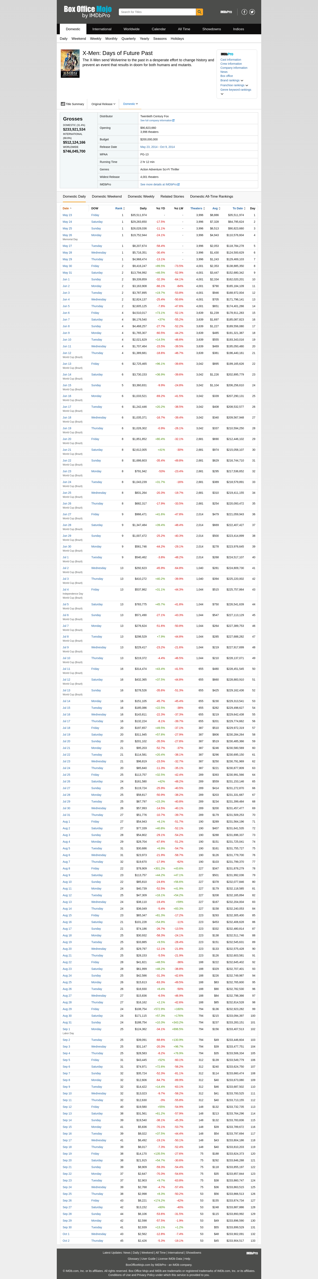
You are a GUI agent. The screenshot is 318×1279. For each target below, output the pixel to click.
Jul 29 (66, 801)
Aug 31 (67, 1022)
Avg (215, 208)
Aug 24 (67, 975)
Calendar (159, 29)
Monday (96, 235)
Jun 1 (66, 279)
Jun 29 (67, 535)
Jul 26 (66, 781)
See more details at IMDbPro (160, 184)
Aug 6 (66, 855)
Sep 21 (67, 1167)
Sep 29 (67, 1220)
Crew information (231, 63)
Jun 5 (66, 306)
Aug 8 (66, 868)
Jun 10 (67, 339)
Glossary (133, 1258)
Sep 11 (67, 1100)
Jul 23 (66, 761)
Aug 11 (67, 888)
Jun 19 (67, 428)
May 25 (67, 228)
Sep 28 (67, 1214)
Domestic (73, 29)
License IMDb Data (170, 1258)
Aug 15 (67, 915)
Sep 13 (67, 1113)
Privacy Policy (146, 1275)
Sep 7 (66, 1073)
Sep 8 (66, 1080)
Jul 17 (66, 721)
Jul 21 (66, 748)
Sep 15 (67, 1126)
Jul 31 (66, 814)
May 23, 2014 (149, 146)
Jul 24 (66, 768)
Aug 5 (66, 848)
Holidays (177, 39)
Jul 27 (66, 788)
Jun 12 (67, 353)
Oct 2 (66, 1240)
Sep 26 (67, 1200)
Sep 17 (67, 1140)
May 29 (67, 259)
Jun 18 (67, 417)
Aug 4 (66, 841)
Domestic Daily (74, 196)
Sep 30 (67, 1227)
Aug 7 (66, 861)
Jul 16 (66, 714)
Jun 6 (66, 312)
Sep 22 (67, 1173)
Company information (233, 67)
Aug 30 (67, 1015)
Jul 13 (66, 690)
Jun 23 (67, 471)
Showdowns (211, 29)
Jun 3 (66, 292)
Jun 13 (67, 363)
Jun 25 (67, 492)
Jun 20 (67, 439)
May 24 (67, 221)
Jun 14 (67, 374)
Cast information (230, 59)
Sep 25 (67, 1193)
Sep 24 (67, 1187)
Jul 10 (66, 658)
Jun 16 (67, 396)
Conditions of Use (119, 1275)
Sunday (96, 228)
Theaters (196, 208)
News (224, 71)
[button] (232, 80)
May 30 (67, 266)
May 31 (67, 272)
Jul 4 (66, 589)
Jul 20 (66, 741)
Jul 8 (66, 636)
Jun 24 (67, 482)
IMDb (176, 1264)
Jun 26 (67, 503)
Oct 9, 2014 (167, 146)
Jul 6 (66, 615)
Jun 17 (67, 406)
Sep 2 (66, 1039)
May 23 (67, 215)
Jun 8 (66, 326)
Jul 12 (66, 679)
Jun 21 (67, 449)
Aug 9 (66, 875)
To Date (238, 208)
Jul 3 (66, 578)
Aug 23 (67, 968)
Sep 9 (66, 1086)
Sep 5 (66, 1060)
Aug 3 (66, 835)
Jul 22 (66, 754)
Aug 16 (67, 922)
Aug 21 (67, 955)
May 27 (67, 245)
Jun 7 (66, 319)
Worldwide (132, 29)
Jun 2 (66, 286)
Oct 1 (66, 1234)
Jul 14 (66, 701)
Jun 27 (67, 514)
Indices (238, 29)
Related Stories (172, 196)
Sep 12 (67, 1106)
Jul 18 (66, 727)
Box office (226, 75)
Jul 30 (66, 808)
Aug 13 (67, 902)
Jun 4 (66, 299)
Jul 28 (66, 794)
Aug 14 (67, 908)
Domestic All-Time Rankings (211, 196)
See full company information (157, 120)
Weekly (95, 39)
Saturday (97, 221)
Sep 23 (67, 1180)
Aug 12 (67, 895)
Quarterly (128, 39)
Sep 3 (66, 1046)
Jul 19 (66, 734)
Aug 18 (67, 935)
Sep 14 (67, 1120)
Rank (118, 208)
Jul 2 (66, 568)
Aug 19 (67, 942)
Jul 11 (66, 668)
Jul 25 (66, 774)
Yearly (144, 39)
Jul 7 (66, 625)
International (102, 29)
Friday (95, 215)
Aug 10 (67, 881)
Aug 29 (67, 1009)
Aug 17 (67, 928)
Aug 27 (67, 995)
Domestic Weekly (141, 196)
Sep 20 (67, 1160)
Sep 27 (67, 1207)
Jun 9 (66, 333)
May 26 (67, 235)
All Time (184, 29)
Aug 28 (67, 1002)
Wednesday (98, 252)
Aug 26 (67, 989)
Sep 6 (66, 1066)
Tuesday (96, 245)
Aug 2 (66, 828)
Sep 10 (67, 1093)
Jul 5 (66, 604)
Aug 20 (67, 948)
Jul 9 (66, 647)
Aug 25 (67, 982)
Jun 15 (67, 385)
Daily (64, 39)
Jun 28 (67, 525)
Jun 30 (67, 546)
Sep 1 (66, 1029)
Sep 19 (67, 1153)
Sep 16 (67, 1133)
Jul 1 (66, 557)
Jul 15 (66, 707)
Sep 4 (66, 1053)
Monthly (111, 39)
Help (187, 1258)
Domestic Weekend (107, 196)
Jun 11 (67, 346)
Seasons (160, 39)
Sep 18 (67, 1147)
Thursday (97, 259)
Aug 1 (66, 821)
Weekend (79, 39)
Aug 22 (67, 962)
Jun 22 (67, 460)
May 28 (67, 252)
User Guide (148, 1258)
